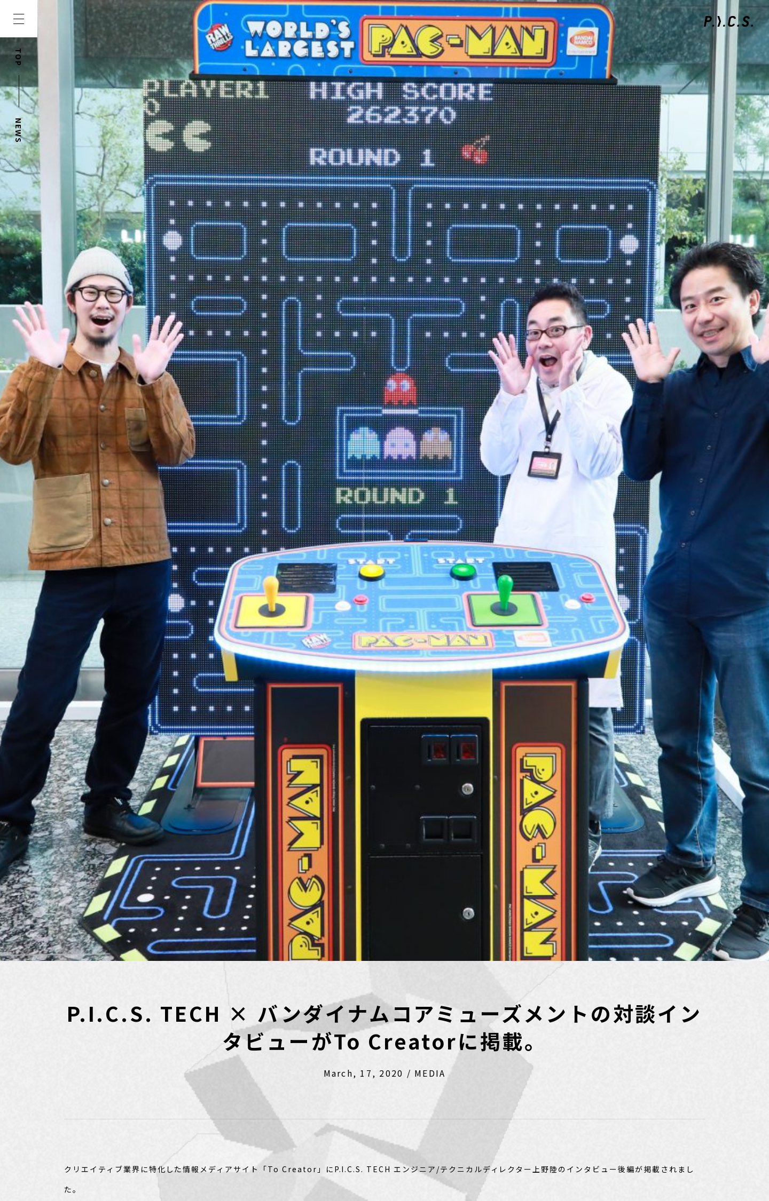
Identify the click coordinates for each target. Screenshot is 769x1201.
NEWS (18, 131)
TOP (18, 57)
